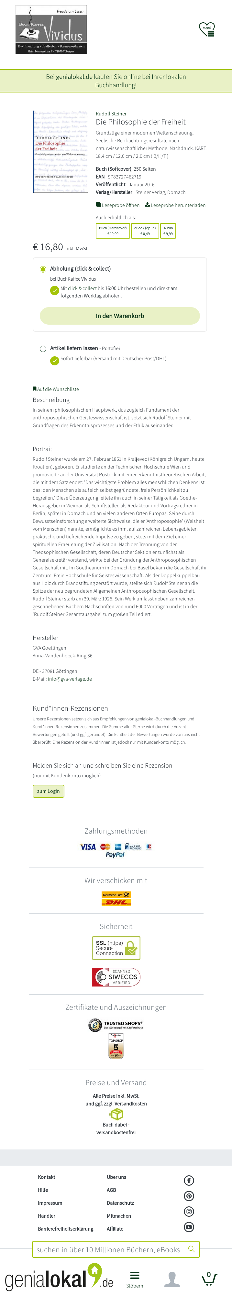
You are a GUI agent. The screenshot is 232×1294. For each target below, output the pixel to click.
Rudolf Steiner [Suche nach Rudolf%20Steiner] (111, 113)
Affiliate (115, 1228)
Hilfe (43, 1190)
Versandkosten (131, 1103)
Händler (46, 1216)
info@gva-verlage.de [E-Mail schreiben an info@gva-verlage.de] (70, 678)
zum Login (48, 791)
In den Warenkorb (120, 316)
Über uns (116, 1177)
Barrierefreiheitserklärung (65, 1228)
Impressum (50, 1203)
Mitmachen (119, 1216)
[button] (135, 1282)
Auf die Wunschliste (56, 389)
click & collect (82, 288)
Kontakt (46, 1177)
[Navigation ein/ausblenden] (172, 1279)
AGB (111, 1190)
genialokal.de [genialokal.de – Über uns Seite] (74, 76)
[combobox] (108, 1249)
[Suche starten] (191, 1249)
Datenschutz (120, 1203)
